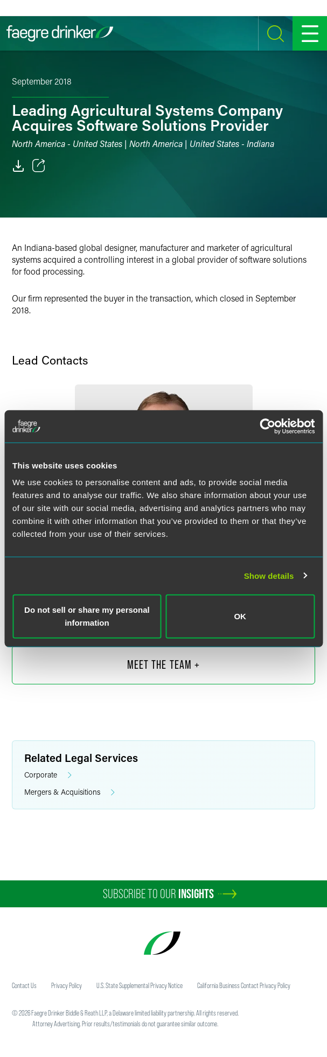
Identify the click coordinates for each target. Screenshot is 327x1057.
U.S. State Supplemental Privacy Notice (139, 985)
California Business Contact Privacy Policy (243, 985)
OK (240, 616)
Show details (269, 575)
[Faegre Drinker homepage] (59, 33)
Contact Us (24, 985)
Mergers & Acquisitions (69, 792)
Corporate (48, 775)
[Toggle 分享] (39, 166)
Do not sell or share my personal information (87, 616)
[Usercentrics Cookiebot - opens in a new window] (267, 426)
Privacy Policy (66, 985)
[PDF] (18, 166)
